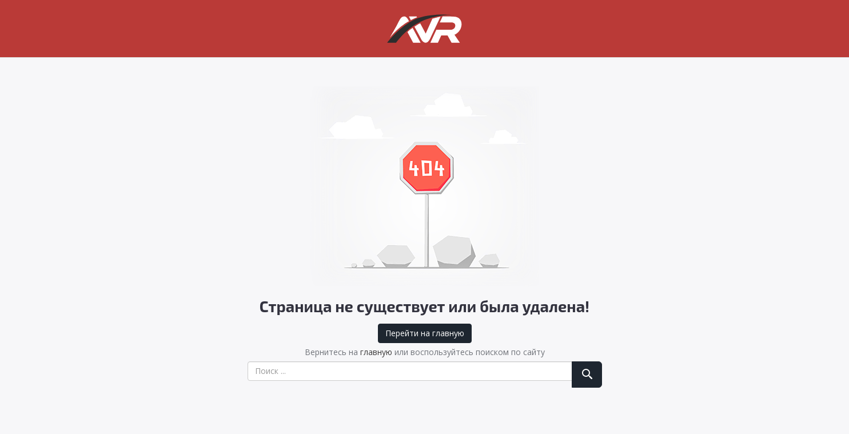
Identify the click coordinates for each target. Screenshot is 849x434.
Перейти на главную (424, 333)
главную (376, 352)
